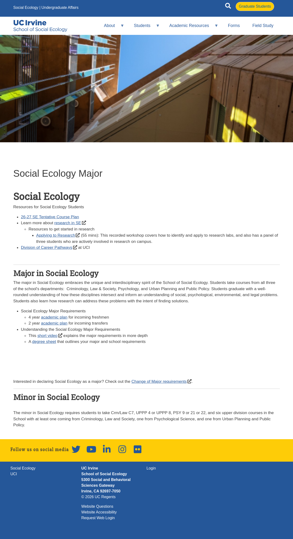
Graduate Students (255, 6)
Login (151, 468)
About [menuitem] (111, 27)
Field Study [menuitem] (262, 25)
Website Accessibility (99, 512)
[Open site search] (228, 6)
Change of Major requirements (159, 381)
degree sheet (44, 341)
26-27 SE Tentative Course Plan (50, 216)
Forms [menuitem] (234, 25)
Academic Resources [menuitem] (190, 27)
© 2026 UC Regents (98, 497)
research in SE (67, 222)
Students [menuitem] (144, 27)
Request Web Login (98, 518)
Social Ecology (25, 7)
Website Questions (97, 506)
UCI (14, 474)
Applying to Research (55, 235)
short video (47, 335)
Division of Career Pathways (46, 247)
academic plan (54, 317)
